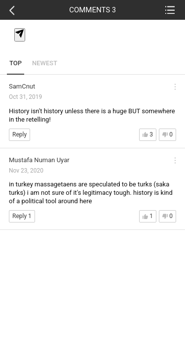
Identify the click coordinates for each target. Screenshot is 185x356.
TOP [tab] (15, 63)
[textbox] (94, 46)
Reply (19, 134)
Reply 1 (22, 216)
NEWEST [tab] (44, 63)
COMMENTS (92, 9)
